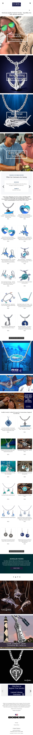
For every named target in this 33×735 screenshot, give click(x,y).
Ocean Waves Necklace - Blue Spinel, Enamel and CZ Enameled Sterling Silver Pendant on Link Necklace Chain (8, 429)
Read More (18, 568)
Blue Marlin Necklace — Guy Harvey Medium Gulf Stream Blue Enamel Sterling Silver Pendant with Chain (24, 328)
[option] (16, 186)
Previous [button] (3, 185)
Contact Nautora (16, 728)
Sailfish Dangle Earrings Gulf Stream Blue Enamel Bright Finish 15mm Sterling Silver (24, 541)
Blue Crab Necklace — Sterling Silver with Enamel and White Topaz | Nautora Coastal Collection (24, 260)
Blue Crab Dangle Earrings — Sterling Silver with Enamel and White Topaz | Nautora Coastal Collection (8, 283)
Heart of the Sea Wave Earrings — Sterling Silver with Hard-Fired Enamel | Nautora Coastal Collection (8, 238)
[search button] (29, 10)
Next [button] (30, 185)
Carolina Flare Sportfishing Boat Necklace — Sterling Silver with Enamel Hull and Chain (8, 216)
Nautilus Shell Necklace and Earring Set (8, 517)
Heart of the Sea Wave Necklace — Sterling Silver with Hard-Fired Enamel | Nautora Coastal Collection (24, 216)
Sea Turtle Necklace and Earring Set (8, 495)
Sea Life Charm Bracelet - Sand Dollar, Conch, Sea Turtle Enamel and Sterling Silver (8, 305)
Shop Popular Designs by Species (16, 551)
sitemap (16, 722)
